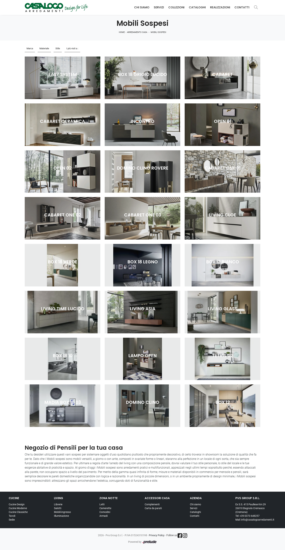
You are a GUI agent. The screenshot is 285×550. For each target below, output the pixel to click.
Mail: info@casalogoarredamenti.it (254, 519)
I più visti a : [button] (72, 48)
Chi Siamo (141, 7)
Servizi (159, 7)
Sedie (12, 519)
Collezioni (176, 7)
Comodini (104, 512)
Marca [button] (30, 48)
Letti (102, 504)
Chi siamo (195, 504)
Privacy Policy (156, 535)
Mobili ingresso (62, 512)
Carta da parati (153, 508)
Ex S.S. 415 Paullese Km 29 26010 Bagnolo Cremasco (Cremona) (250, 508)
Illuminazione (61, 515)
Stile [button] (57, 48)
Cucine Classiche (18, 512)
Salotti (57, 508)
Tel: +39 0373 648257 (247, 515)
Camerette (105, 508)
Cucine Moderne (18, 508)
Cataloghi (197, 7)
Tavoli (12, 515)
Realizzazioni (220, 7)
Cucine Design (17, 504)
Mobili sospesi (158, 32)
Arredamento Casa (137, 32)
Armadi (103, 515)
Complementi (152, 504)
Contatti (241, 7)
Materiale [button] (44, 48)
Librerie (58, 504)
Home (122, 32)
